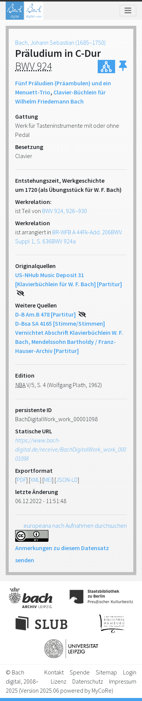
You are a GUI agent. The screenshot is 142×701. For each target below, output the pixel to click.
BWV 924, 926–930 (64, 211)
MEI (48, 479)
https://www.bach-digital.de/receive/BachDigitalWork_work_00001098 (70, 449)
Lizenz (58, 681)
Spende (80, 672)
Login (129, 672)
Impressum (122, 681)
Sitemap (106, 672)
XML (35, 479)
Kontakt (54, 672)
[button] (123, 66)
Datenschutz (87, 681)
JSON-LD (67, 479)
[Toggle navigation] (128, 10)
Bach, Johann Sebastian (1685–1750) (60, 42)
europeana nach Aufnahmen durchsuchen (75, 525)
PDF (21, 479)
